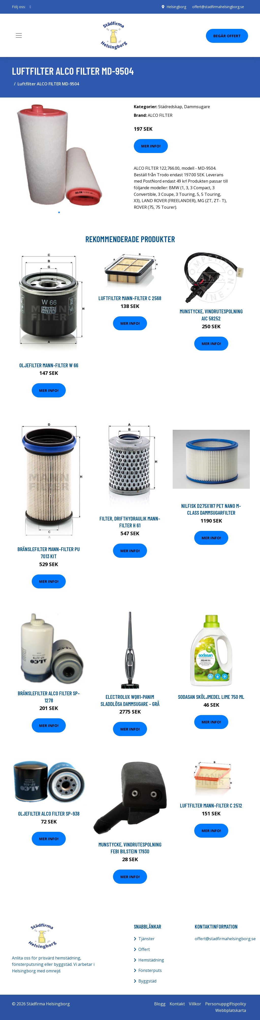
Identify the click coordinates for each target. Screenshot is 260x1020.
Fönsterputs (150, 970)
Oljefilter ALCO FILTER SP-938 (48, 813)
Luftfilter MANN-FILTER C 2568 (130, 298)
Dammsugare (197, 106)
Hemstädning (151, 960)
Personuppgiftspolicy (225, 1004)
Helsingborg (176, 6)
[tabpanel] (59, 154)
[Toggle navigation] (19, 35)
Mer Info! (150, 145)
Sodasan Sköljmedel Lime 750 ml (211, 697)
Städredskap (170, 106)
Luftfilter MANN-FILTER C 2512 (211, 805)
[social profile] (30, 7)
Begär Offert (227, 35)
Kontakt (177, 1004)
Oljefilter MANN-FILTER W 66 (48, 365)
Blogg (160, 1004)
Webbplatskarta (230, 1010)
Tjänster (146, 938)
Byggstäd (147, 981)
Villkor (195, 1004)
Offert (144, 949)
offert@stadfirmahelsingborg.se (218, 6)
